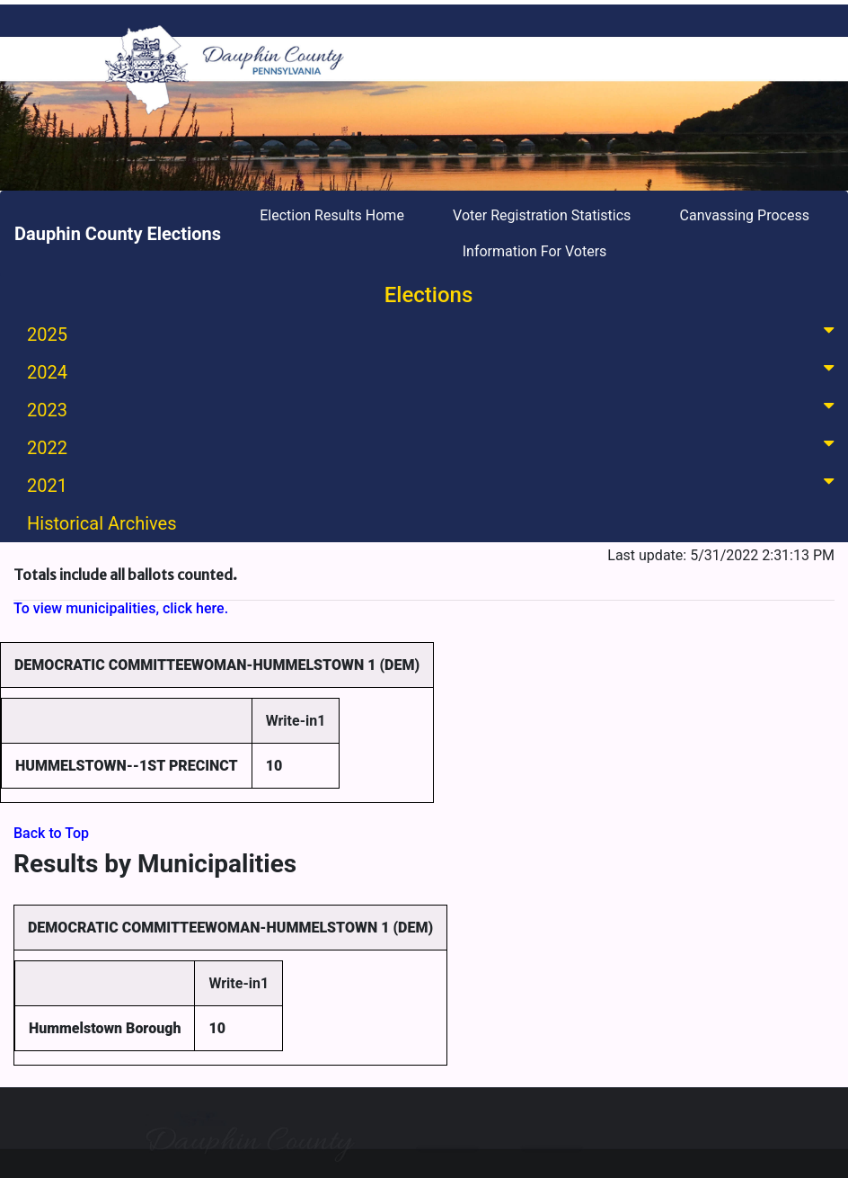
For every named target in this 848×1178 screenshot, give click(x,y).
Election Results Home (332, 215)
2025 (434, 333)
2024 (434, 371)
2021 (434, 484)
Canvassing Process (744, 215)
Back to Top (51, 833)
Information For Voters (535, 251)
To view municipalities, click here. (120, 608)
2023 (434, 409)
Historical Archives (102, 523)
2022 (434, 446)
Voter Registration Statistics (542, 215)
